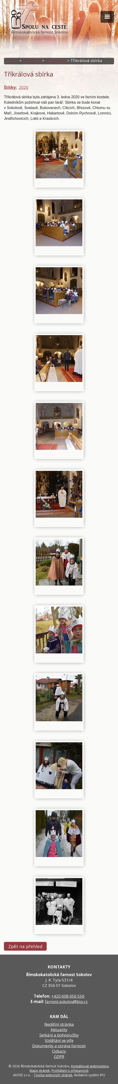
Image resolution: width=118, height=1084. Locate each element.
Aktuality (59, 1029)
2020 (23, 87)
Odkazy (59, 1051)
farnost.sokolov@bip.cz (66, 1001)
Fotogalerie (55, 60)
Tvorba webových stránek (53, 1075)
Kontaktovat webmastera (89, 1066)
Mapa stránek (40, 1070)
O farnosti (32, 60)
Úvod (13, 60)
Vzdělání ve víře (59, 1040)
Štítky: (10, 87)
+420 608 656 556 (67, 996)
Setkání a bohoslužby (59, 1035)
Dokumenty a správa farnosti (59, 1045)
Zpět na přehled (25, 946)
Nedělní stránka (59, 1024)
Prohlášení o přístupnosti (70, 1070)
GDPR (59, 1056)
